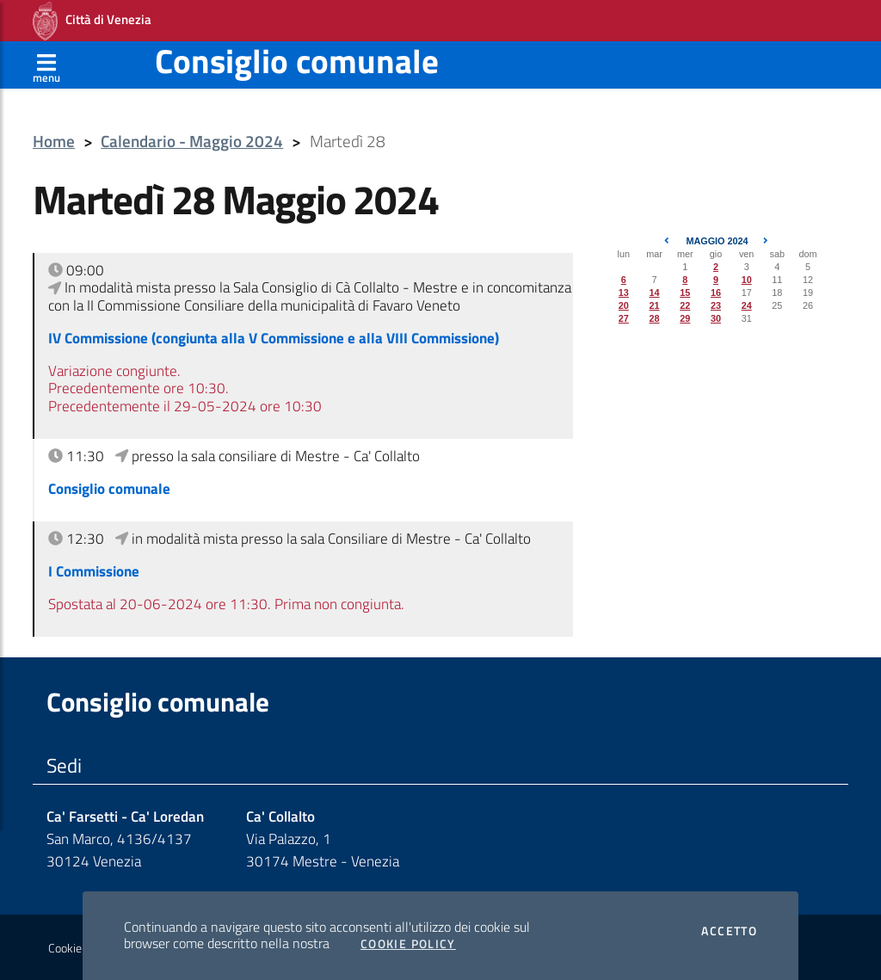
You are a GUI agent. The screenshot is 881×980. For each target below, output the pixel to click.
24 (747, 305)
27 (624, 318)
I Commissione (93, 571)
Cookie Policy (408, 944)
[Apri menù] (46, 64)
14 (655, 292)
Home (54, 141)
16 (716, 292)
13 (624, 292)
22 (685, 305)
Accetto (729, 931)
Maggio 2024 (717, 241)
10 (747, 279)
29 (685, 318)
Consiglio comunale (297, 60)
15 (685, 292)
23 (716, 305)
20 (624, 305)
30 (716, 318)
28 (655, 318)
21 (655, 305)
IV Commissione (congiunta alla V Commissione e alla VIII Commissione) (273, 338)
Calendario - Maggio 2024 (192, 141)
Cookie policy (80, 948)
